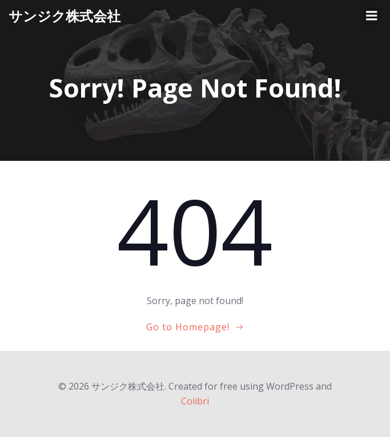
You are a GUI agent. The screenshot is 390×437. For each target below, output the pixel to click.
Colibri (195, 401)
